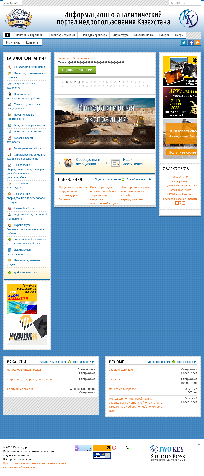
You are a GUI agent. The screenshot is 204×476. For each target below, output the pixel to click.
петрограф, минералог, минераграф (30, 379)
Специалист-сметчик (20, 389)
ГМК (187, 177)
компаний (25, 58)
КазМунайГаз (177, 177)
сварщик (114, 379)
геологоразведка (180, 181)
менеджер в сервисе (122, 389)
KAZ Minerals (174, 194)
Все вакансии (82, 361)
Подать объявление (108, 179)
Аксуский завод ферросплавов (180, 185)
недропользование (174, 198)
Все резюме (185, 361)
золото (192, 198)
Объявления (81, 58)
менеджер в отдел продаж (24, 369)
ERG (180, 203)
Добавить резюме (159, 361)
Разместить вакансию (53, 361)
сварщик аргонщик (121, 369)
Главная (63, 58)
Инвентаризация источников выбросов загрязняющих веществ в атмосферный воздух (104, 195)
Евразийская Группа (180, 190)
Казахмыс (187, 194)
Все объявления (137, 179)
